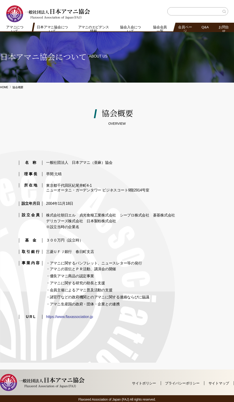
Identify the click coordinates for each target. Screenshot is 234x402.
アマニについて (14, 29)
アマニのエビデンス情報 (93, 29)
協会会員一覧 (160, 29)
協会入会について (130, 29)
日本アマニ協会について (52, 29)
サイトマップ (218, 383)
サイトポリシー (144, 383)
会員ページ (185, 29)
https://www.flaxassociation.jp (69, 317)
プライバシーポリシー (182, 383)
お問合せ (224, 29)
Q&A (205, 27)
